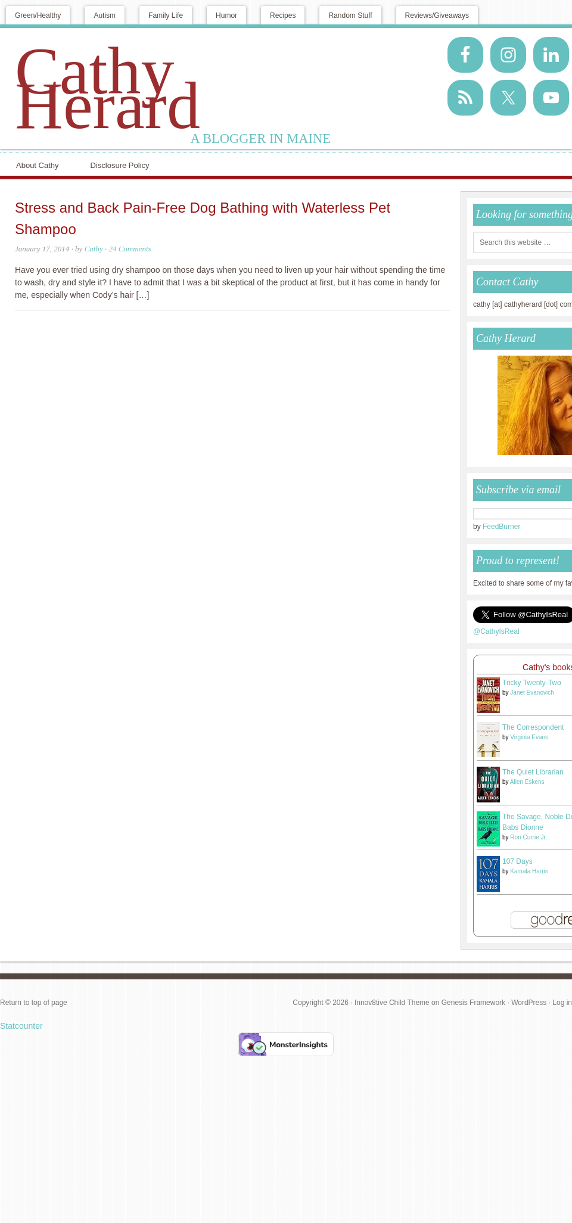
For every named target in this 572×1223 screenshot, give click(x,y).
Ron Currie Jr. (528, 837)
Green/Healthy (38, 15)
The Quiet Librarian (533, 772)
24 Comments (129, 248)
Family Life (165, 15)
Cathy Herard (107, 88)
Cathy (94, 248)
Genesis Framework (473, 1002)
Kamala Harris (529, 871)
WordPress (528, 1002)
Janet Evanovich (532, 692)
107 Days (517, 861)
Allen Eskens (527, 782)
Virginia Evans (529, 737)
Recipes (283, 15)
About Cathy (37, 165)
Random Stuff (350, 15)
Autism (105, 15)
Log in (562, 1002)
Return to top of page (33, 1002)
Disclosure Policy (120, 165)
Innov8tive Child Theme (392, 1002)
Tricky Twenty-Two (531, 683)
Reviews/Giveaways (437, 15)
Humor (226, 15)
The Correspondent (533, 727)
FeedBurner (501, 526)
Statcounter (21, 1026)
